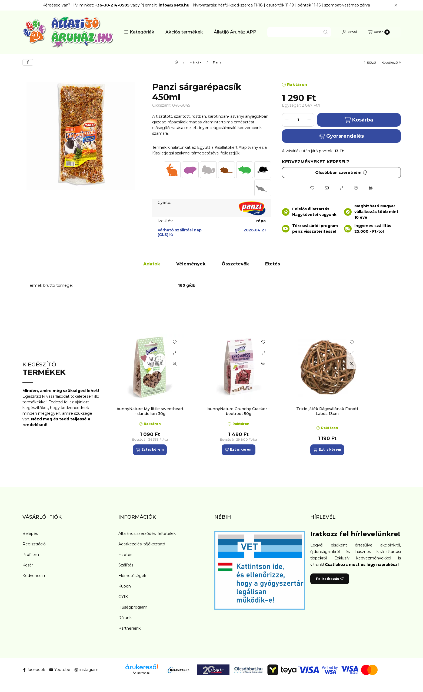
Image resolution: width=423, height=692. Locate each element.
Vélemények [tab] (190, 263)
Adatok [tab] (151, 263)
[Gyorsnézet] (174, 363)
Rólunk (125, 617)
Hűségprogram (132, 607)
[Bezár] (396, 5)
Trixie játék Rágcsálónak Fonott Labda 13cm (327, 411)
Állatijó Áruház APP (235, 32)
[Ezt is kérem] (150, 449)
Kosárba (359, 120)
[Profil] (349, 32)
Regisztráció (34, 544)
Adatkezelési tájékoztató (141, 544)
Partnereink (129, 628)
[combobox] (299, 32)
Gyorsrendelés (341, 136)
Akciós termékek (184, 32)
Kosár (27, 565)
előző (370, 62)
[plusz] (309, 119)
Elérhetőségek (132, 575)
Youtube (59, 669)
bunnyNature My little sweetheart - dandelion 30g (150, 411)
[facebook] (27, 62)
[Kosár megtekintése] (379, 32)
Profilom (30, 554)
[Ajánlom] (326, 188)
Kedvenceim (34, 575)
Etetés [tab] (272, 263)
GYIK (123, 596)
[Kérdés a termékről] (356, 188)
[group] (256, 395)
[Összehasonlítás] (341, 188)
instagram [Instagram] (86, 669)
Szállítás (125, 565)
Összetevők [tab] (235, 263)
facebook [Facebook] (33, 669)
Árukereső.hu (141, 672)
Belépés (30, 533)
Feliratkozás (330, 579)
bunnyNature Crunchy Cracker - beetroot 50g (238, 411)
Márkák (195, 62)
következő (391, 62)
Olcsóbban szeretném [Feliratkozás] (341, 172)
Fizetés (125, 554)
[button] (139, 32)
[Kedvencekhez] (312, 188)
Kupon (124, 586)
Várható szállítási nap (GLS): (180, 232)
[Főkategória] (176, 62)
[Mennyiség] (298, 119)
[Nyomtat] (370, 188)
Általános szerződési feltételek (147, 533)
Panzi (217, 62)
